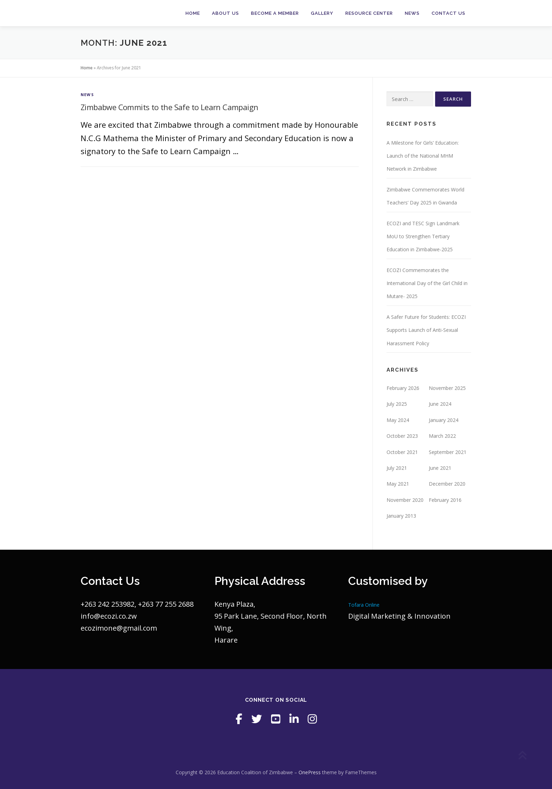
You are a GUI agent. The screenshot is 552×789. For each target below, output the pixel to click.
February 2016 (445, 500)
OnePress (310, 772)
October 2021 (402, 452)
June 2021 (440, 468)
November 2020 (405, 500)
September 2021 (447, 452)
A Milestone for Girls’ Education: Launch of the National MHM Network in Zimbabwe (423, 155)
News (412, 13)
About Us (225, 13)
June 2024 (440, 403)
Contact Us (448, 13)
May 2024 (398, 420)
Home (193, 13)
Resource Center (369, 13)
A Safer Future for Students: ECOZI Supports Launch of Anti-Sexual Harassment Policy (426, 330)
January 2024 (443, 420)
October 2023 (402, 436)
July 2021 (397, 468)
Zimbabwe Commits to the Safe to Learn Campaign (169, 107)
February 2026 (403, 388)
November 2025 (447, 388)
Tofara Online (364, 604)
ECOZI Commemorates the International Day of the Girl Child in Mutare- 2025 (427, 283)
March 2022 (442, 436)
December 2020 (447, 483)
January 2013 (401, 515)
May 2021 (398, 483)
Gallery (322, 13)
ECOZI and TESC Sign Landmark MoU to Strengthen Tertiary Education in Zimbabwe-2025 (423, 236)
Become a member (275, 13)
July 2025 (397, 403)
